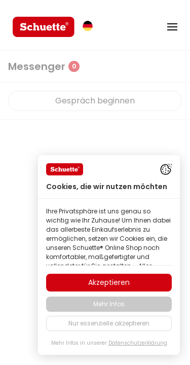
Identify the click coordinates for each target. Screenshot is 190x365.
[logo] (43, 27)
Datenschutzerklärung (137, 343)
